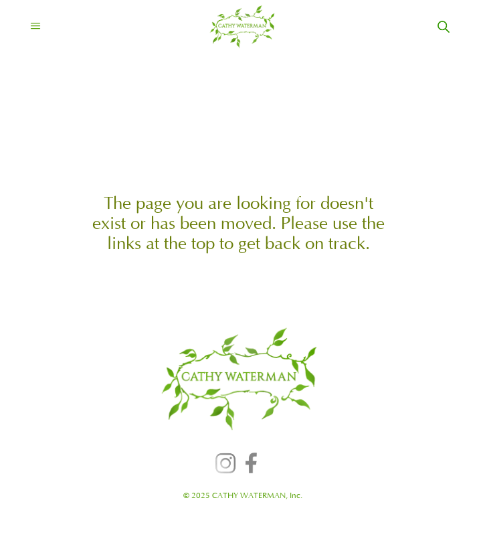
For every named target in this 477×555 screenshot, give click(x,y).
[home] (230, 27)
